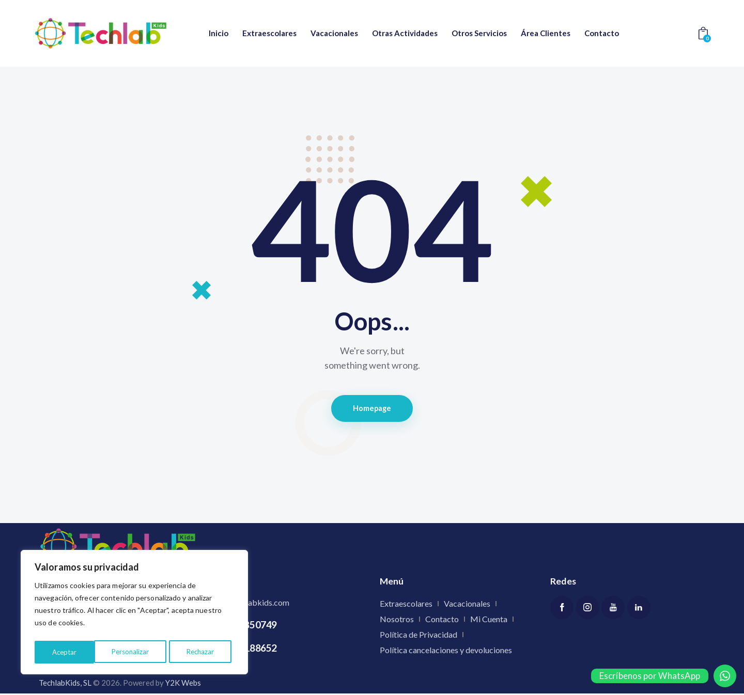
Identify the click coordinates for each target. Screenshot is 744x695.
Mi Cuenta (488, 620)
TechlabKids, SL (65, 684)
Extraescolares (406, 604)
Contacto (442, 620)
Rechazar (141, 651)
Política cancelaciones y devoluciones (446, 651)
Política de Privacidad (418, 635)
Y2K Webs (183, 684)
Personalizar (70, 651)
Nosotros (397, 620)
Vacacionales (467, 604)
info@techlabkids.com (249, 603)
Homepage (372, 409)
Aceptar (205, 651)
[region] (134, 614)
